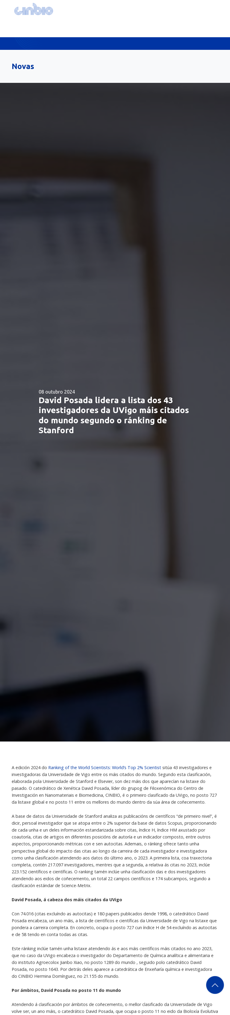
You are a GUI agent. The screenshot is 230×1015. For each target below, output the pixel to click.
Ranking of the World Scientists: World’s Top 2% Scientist (105, 767)
